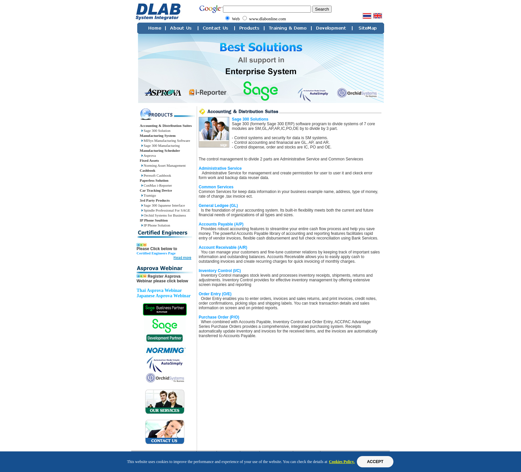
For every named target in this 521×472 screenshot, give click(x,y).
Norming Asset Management (164, 165)
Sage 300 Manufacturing (161, 145)
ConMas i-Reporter (157, 185)
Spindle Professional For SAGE (166, 210)
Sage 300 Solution (156, 131)
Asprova (149, 155)
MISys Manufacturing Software (166, 140)
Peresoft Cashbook (156, 175)
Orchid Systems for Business (164, 215)
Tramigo (149, 195)
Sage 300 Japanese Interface (163, 205)
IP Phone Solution (156, 225)
